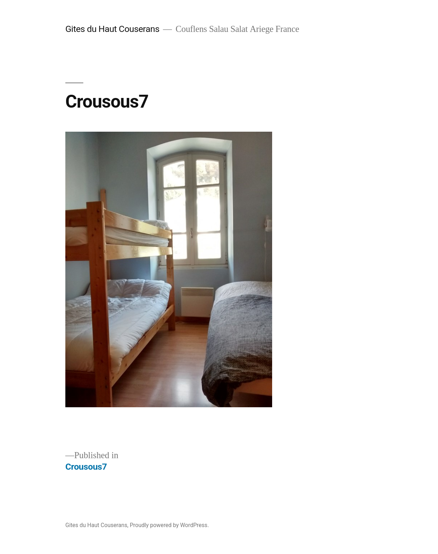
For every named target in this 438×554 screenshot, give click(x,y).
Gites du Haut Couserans (112, 29)
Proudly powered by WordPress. (169, 525)
